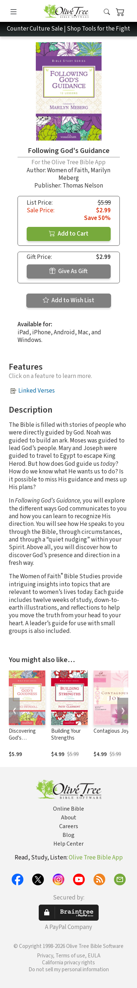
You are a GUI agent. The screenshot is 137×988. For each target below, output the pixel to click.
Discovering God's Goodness (22, 738)
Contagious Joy (111, 731)
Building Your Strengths (66, 734)
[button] (107, 12)
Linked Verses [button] (36, 390)
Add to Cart (68, 233)
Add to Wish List (68, 300)
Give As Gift (68, 271)
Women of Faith (67, 170)
